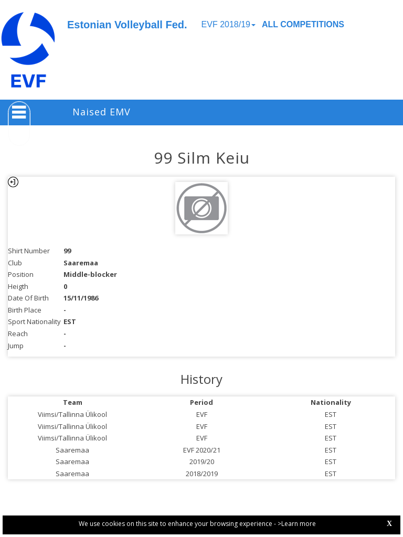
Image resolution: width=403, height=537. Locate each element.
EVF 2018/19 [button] (229, 24)
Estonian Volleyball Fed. (127, 24)
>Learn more (297, 523)
